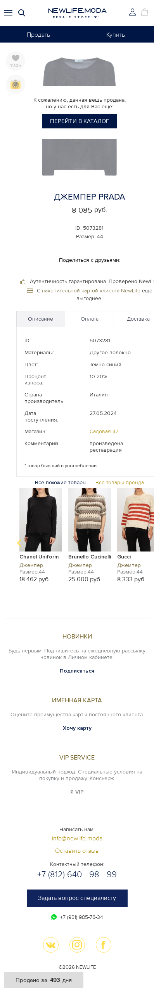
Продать (38, 35)
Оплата (90, 319)
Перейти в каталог (79, 121)
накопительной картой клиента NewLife (91, 290)
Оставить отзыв (77, 851)
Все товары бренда (119, 482)
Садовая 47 (104, 431)
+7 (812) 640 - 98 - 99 (77, 874)
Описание (40, 319)
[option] (40, 535)
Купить (115, 35)
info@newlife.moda (77, 838)
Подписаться (77, 671)
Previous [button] (19, 543)
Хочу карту (77, 728)
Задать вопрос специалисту (77, 898)
